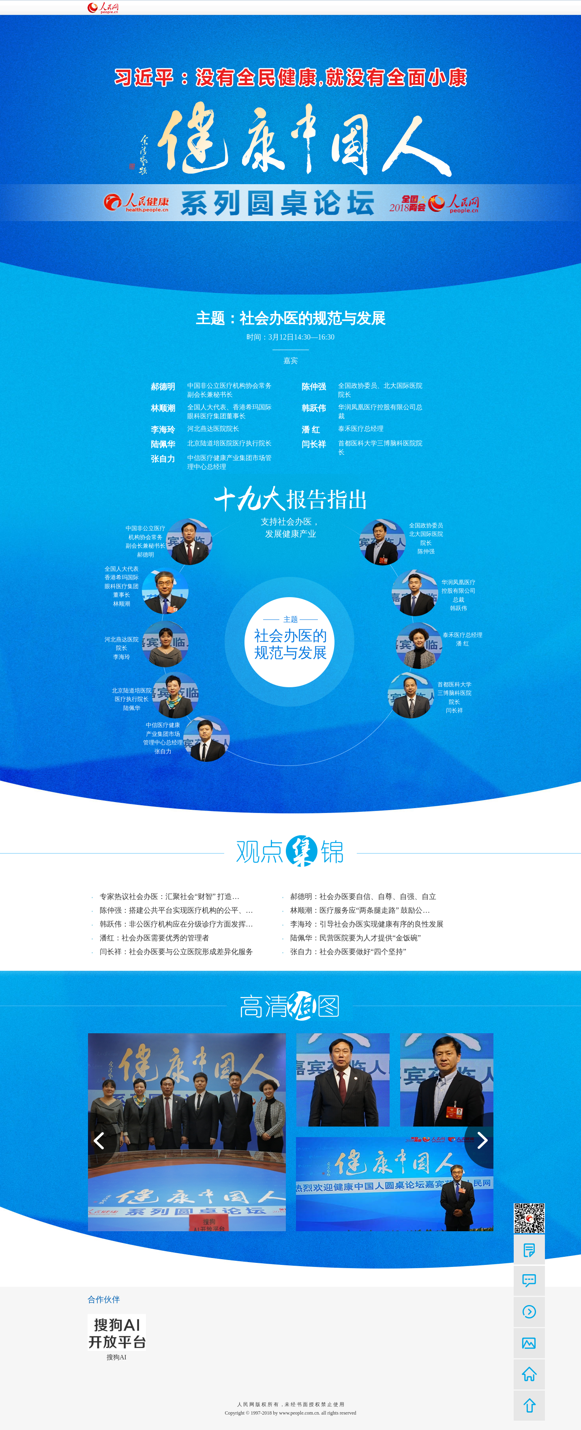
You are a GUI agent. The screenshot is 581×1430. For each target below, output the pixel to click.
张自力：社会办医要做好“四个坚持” (348, 952)
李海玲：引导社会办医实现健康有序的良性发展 (367, 924)
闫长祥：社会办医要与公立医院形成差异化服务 (176, 952)
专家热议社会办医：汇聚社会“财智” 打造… (169, 896)
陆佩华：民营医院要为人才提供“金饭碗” (355, 938)
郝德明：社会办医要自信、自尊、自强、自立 (363, 896)
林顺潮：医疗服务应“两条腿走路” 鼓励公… (360, 910)
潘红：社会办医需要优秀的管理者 (154, 938)
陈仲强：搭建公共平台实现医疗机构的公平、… (176, 910)
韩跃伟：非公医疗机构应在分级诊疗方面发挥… (176, 924)
